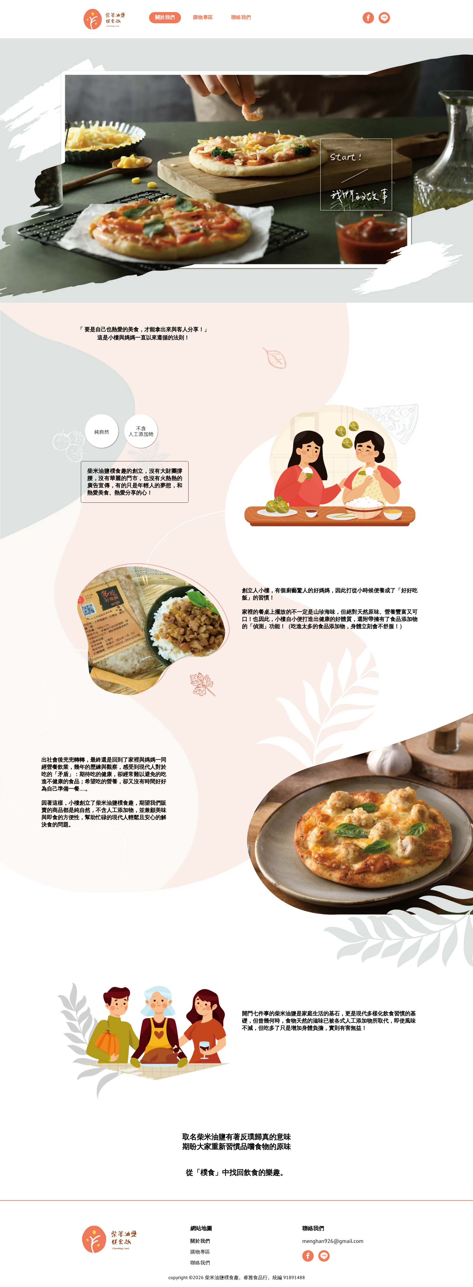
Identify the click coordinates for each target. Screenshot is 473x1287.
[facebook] (368, 18)
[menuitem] (165, 17)
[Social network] (384, 18)
